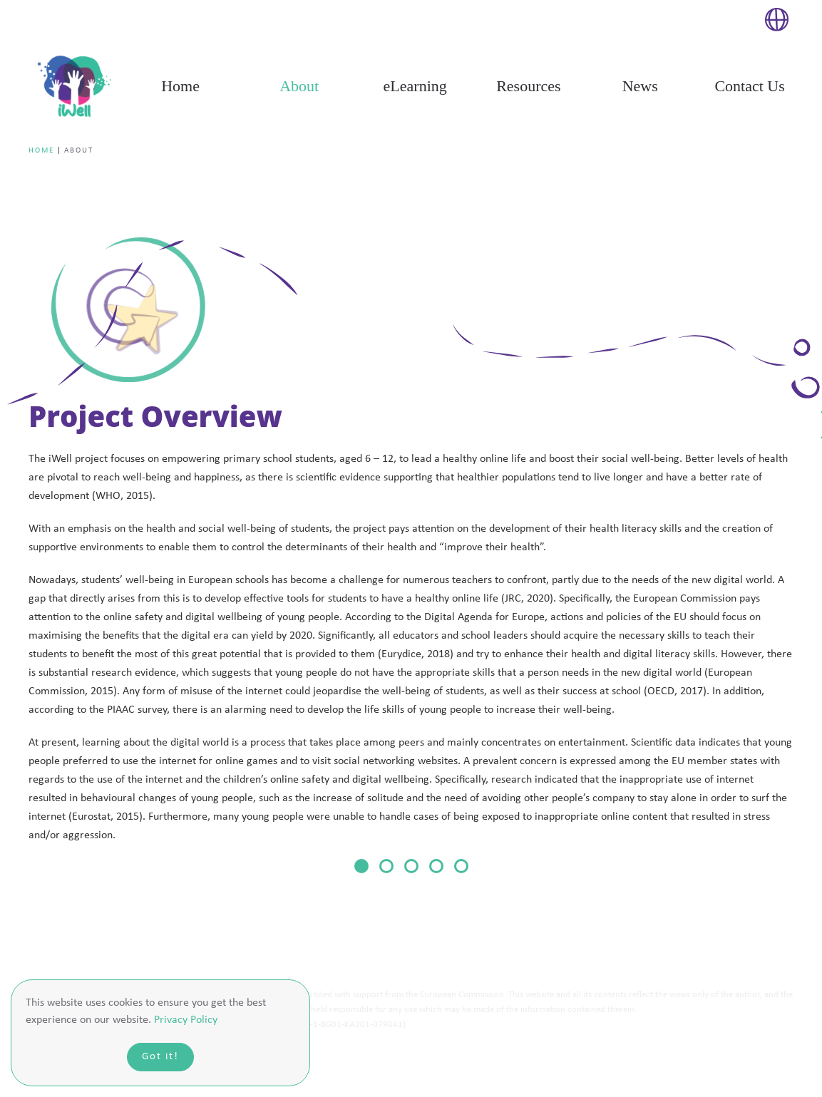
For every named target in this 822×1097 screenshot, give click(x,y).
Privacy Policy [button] (185, 1020)
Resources (528, 86)
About (299, 86)
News (640, 86)
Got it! (160, 1056)
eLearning (415, 86)
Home (180, 86)
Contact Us (749, 86)
